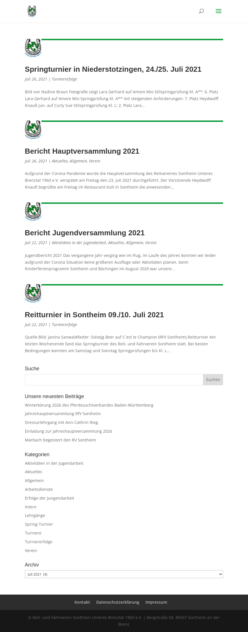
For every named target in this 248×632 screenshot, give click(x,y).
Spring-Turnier (39, 524)
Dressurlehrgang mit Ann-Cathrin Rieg (61, 422)
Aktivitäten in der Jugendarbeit (79, 242)
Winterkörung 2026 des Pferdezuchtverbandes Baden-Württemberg (89, 405)
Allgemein (78, 161)
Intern (31, 507)
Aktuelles (60, 161)
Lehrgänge (35, 515)
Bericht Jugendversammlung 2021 (85, 233)
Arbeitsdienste (39, 489)
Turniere (33, 533)
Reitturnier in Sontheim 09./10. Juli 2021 (94, 314)
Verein (94, 161)
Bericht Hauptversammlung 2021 (82, 151)
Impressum (156, 602)
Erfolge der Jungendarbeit (49, 498)
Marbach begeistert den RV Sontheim (60, 440)
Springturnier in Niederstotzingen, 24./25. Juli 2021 (113, 69)
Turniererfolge (64, 79)
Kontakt (82, 602)
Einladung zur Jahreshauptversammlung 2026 (68, 431)
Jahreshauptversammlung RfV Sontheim (63, 413)
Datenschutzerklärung (117, 602)
